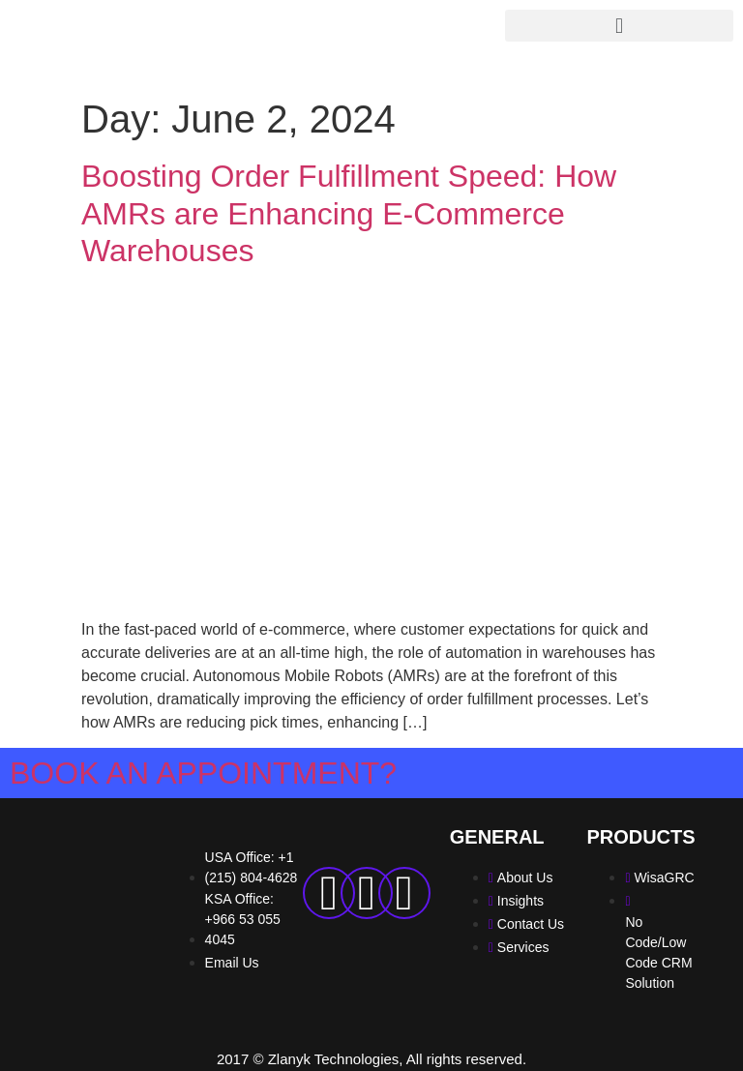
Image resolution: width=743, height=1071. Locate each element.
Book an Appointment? (203, 773)
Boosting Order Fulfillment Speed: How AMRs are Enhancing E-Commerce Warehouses (348, 213)
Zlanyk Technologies (334, 1059)
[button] (619, 26)
